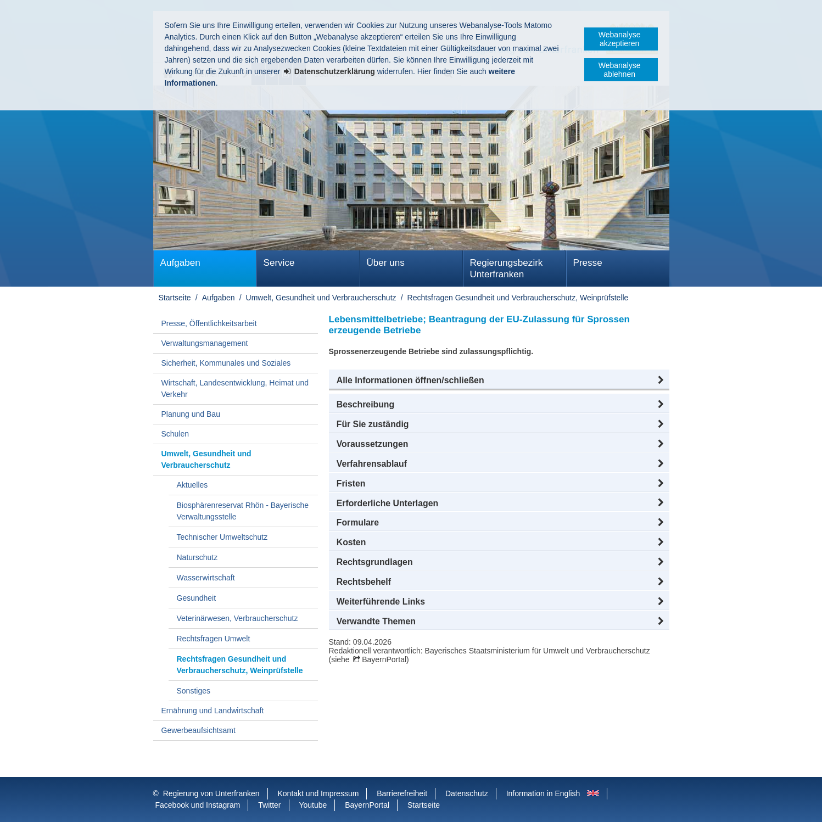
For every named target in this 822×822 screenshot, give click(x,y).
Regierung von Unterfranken (211, 793)
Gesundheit (196, 598)
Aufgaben (180, 263)
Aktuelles (192, 484)
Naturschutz (197, 557)
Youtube (313, 805)
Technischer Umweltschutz (222, 537)
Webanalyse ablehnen (620, 70)
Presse (587, 263)
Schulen (175, 433)
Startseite (175, 297)
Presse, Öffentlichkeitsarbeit (209, 323)
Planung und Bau (190, 414)
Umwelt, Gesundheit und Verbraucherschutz (321, 297)
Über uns (386, 263)
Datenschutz (466, 793)
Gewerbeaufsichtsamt (198, 730)
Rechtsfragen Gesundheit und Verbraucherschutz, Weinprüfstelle (518, 297)
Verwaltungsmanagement (204, 343)
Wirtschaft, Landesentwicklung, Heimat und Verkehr (235, 388)
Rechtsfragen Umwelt (213, 638)
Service (279, 263)
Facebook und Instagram (198, 805)
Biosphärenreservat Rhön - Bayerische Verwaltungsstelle (243, 511)
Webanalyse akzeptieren (620, 39)
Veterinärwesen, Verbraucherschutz (237, 618)
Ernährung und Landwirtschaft (212, 710)
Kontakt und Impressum (318, 793)
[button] (499, 381)
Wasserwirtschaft (206, 577)
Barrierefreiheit (402, 793)
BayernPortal (384, 659)
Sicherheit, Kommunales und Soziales (226, 363)
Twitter (269, 805)
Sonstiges (193, 690)
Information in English (543, 793)
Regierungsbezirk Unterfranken (506, 268)
